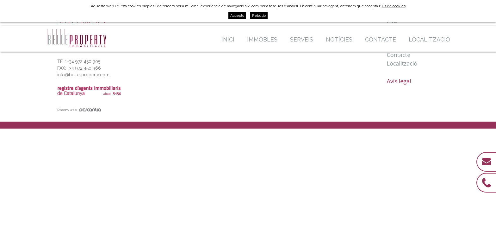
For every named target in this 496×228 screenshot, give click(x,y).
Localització (429, 39)
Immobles (262, 39)
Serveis (301, 39)
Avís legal (399, 81)
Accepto (237, 15)
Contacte (380, 39)
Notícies (339, 39)
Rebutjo (259, 15)
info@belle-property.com (83, 74)
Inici (227, 39)
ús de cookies (394, 6)
